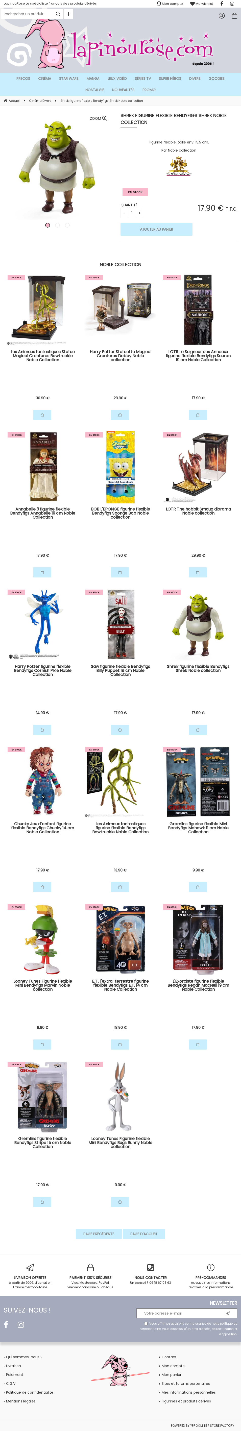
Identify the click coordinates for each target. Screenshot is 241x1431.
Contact (169, 1357)
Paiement (14, 1374)
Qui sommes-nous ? (24, 1357)
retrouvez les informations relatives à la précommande (211, 1276)
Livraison (13, 1365)
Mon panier (171, 1374)
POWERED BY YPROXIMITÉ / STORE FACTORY (202, 1425)
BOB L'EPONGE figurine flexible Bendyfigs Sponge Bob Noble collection (120, 513)
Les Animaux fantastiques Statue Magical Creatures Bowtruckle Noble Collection (43, 356)
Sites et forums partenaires (186, 1383)
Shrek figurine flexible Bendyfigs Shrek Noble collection (174, 119)
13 (120, 870)
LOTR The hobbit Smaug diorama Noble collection (198, 511)
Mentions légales (21, 1401)
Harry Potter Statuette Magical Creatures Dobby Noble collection (120, 356)
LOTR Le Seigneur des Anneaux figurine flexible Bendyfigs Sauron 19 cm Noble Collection (198, 356)
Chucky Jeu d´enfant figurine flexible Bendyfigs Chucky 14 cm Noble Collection (42, 828)
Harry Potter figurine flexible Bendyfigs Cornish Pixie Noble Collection (42, 671)
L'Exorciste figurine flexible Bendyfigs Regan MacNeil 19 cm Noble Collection (198, 985)
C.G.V (10, 1383)
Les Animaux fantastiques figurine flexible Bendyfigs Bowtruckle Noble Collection (120, 828)
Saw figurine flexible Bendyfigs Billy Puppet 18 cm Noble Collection (120, 671)
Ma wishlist (201, 3)
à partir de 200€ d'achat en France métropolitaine (30, 1276)
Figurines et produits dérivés (186, 1401)
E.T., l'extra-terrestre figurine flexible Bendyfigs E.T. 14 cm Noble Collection (120, 985)
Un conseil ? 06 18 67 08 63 (151, 1274)
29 (120, 398)
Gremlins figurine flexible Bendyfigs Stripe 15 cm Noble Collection (42, 1143)
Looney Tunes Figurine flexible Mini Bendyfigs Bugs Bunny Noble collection (120, 1143)
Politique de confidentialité (29, 1392)
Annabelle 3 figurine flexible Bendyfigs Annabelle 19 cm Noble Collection (42, 513)
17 (198, 398)
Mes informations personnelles (189, 1392)
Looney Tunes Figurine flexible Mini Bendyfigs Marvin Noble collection (42, 985)
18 (120, 1027)
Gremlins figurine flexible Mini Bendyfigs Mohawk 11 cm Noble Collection (198, 828)
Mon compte (170, 3)
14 (42, 712)
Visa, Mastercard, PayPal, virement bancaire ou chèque (90, 1276)
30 (43, 398)
